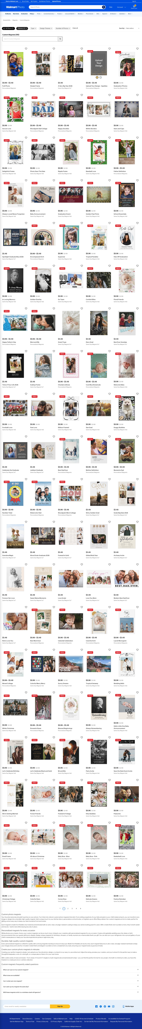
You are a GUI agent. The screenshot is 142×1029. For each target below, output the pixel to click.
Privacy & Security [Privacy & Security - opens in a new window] (42, 1021)
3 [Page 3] (72, 908)
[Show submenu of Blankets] (83, 13)
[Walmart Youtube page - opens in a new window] (109, 1006)
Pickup (32, 13)
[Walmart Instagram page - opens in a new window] (113, 1006)
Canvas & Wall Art (70, 13)
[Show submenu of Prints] (41, 13)
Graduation (24, 13)
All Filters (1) (8, 28)
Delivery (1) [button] (22, 28)
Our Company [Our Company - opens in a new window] (46, 1019)
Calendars (122, 13)
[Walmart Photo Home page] (15, 7)
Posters (59, 13)
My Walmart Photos (44, 1)
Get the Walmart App (16, 1021)
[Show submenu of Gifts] (99, 13)
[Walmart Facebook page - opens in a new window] (96, 1006)
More (129, 13)
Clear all (75, 28)
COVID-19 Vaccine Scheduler (84, 1019)
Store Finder (25, 1)
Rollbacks (8, 13)
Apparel (104, 13)
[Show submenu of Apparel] (107, 13)
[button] (15, 48)
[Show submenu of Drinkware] (116, 13)
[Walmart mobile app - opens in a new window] (128, 1006)
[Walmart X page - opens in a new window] (101, 1006)
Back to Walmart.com (11, 1)
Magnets (15, 20)
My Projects (34, 1)
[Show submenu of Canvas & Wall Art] (75, 13)
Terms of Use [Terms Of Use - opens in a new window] (30, 1021)
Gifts (97, 13)
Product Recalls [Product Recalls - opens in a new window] (101, 1019)
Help (110, 7)
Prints (38, 13)
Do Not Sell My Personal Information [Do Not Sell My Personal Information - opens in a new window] (96, 1021)
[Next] (80, 908)
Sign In (134, 1)
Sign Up (60, 1006)
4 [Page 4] (76, 908)
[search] (60, 38)
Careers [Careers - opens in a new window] (37, 1019)
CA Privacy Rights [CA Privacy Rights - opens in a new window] (56, 1021)
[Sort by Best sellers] (132, 28)
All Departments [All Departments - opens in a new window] (15, 1019)
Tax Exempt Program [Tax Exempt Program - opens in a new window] (123, 1019)
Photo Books (89, 13)
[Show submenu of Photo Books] (94, 13)
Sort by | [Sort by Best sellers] (122, 28)
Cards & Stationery (49, 13)
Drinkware (113, 13)
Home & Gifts (6, 20)
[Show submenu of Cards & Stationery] (54, 13)
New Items (16, 13)
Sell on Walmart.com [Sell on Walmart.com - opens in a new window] (60, 1019)
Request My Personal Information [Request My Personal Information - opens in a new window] (121, 1021)
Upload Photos (56, 1)
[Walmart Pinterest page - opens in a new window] (105, 1006)
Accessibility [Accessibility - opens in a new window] (112, 1019)
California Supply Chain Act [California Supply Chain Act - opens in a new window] (73, 1021)
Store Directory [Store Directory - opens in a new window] (27, 1019)
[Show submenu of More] (131, 13)
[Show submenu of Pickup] (34, 13)
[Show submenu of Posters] (62, 13)
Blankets (80, 13)
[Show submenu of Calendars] (125, 13)
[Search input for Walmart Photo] (65, 7)
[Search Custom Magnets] (30, 38)
